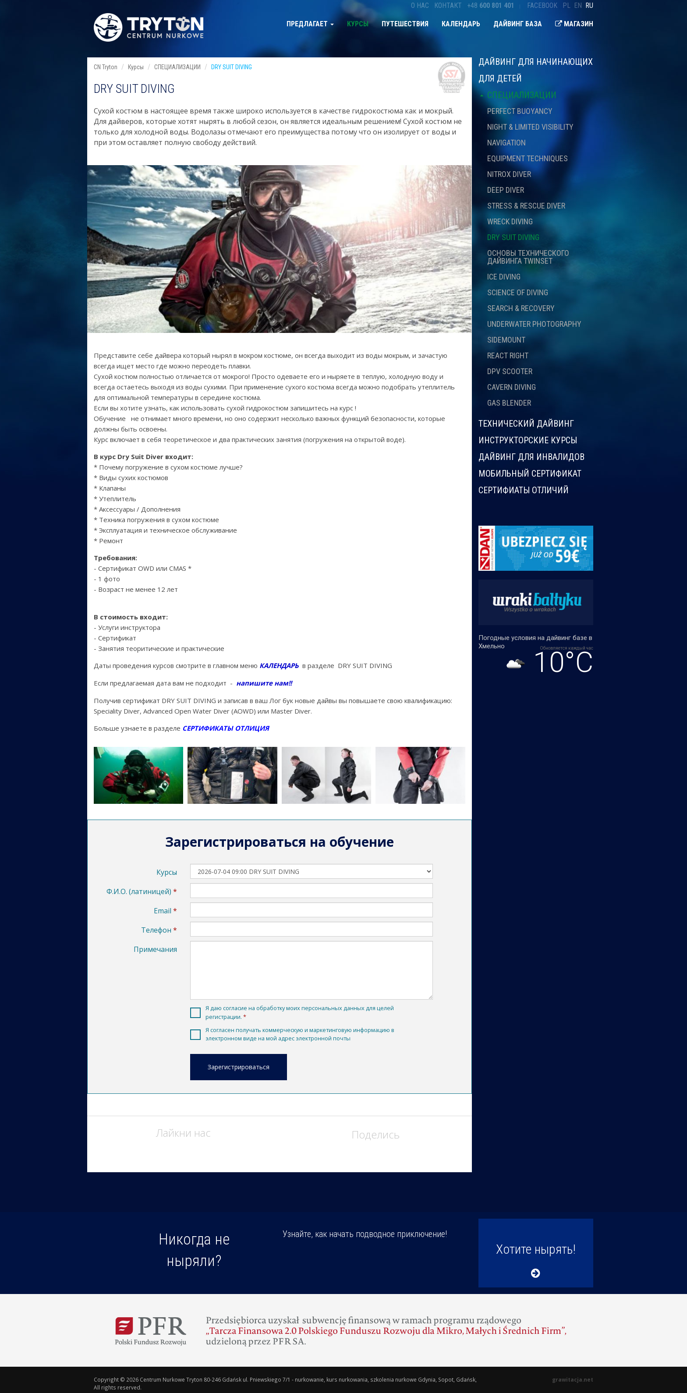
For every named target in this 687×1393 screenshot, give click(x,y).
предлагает (310, 24)
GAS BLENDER (509, 402)
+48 (490, 5)
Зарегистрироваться (238, 1067)
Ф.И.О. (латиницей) (138, 891)
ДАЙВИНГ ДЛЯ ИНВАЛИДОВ (531, 457)
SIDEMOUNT (506, 339)
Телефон (156, 930)
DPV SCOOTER (509, 371)
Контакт (448, 5)
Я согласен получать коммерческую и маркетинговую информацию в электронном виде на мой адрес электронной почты (299, 1034)
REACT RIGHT (507, 355)
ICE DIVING (504, 276)
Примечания (155, 949)
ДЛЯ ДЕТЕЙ (500, 78)
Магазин (574, 24)
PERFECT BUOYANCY (519, 111)
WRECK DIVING (510, 221)
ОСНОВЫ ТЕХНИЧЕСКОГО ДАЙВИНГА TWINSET (528, 256)
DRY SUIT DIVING (513, 237)
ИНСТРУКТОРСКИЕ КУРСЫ (527, 440)
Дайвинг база (517, 24)
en (578, 5)
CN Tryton (105, 67)
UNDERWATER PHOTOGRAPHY (534, 324)
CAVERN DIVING (511, 387)
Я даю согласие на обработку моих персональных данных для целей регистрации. (299, 1012)
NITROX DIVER (509, 174)
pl (566, 5)
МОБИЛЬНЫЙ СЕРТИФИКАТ (529, 473)
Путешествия (405, 24)
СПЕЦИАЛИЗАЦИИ (517, 95)
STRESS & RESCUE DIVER (526, 205)
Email (162, 911)
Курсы (357, 24)
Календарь (461, 24)
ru (589, 5)
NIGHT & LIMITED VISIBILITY (530, 126)
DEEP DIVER (505, 189)
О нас (420, 5)
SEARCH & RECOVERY (521, 308)
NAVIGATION (506, 142)
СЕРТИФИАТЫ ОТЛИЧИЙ (523, 490)
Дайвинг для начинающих (535, 62)
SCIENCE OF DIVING (517, 292)
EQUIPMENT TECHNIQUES (527, 158)
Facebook (542, 5)
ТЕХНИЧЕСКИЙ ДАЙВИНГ (526, 423)
